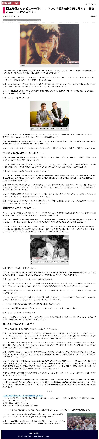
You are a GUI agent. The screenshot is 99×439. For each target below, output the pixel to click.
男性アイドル (7, 20)
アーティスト (36, 20)
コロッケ (22, 20)
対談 (29, 20)
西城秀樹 (15, 20)
